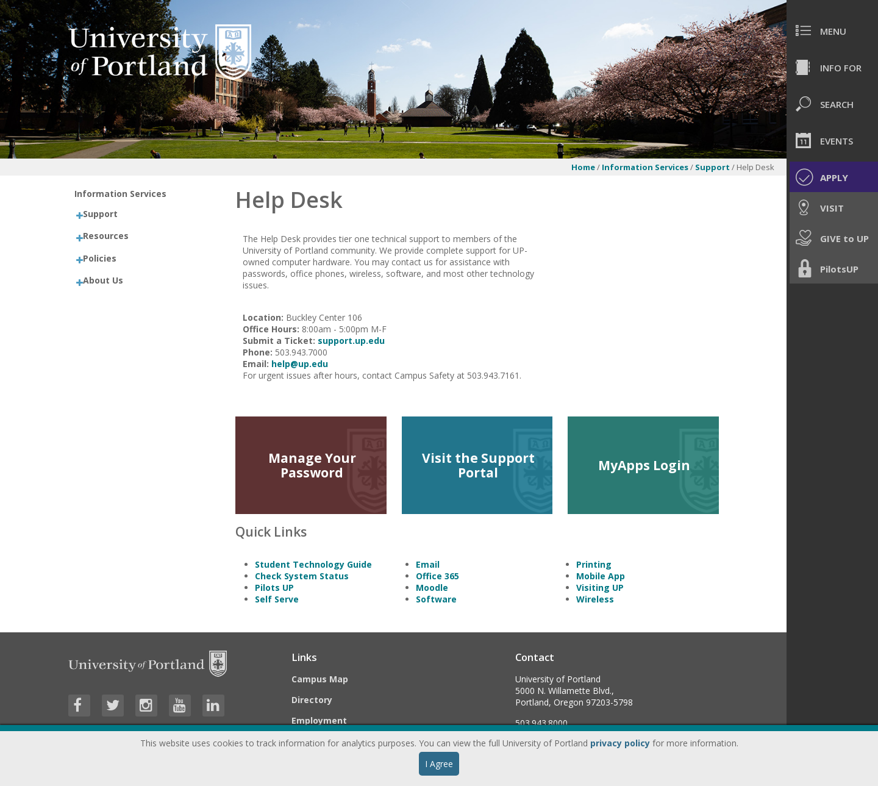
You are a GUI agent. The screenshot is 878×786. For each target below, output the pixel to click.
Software (436, 599)
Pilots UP (274, 587)
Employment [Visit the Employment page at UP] (319, 720)
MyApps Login (644, 465)
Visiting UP (600, 587)
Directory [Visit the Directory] (311, 700)
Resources (106, 235)
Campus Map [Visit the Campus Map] (319, 679)
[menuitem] (832, 30)
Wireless (595, 599)
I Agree (439, 764)
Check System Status (302, 576)
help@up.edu (299, 364)
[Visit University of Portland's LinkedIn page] (213, 705)
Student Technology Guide (313, 564)
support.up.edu (351, 340)
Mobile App (600, 576)
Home (583, 167)
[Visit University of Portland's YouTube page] (180, 705)
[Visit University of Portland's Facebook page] (79, 705)
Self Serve (277, 599)
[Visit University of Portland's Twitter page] (113, 705)
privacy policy (620, 743)
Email (428, 564)
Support (713, 167)
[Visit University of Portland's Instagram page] (146, 705)
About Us (103, 280)
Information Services (645, 167)
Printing (594, 564)
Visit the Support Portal (478, 465)
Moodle (432, 587)
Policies (99, 258)
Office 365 (437, 576)
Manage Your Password (312, 465)
